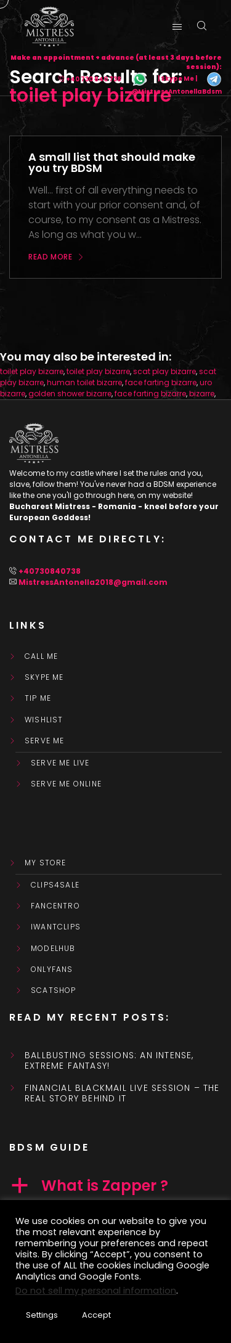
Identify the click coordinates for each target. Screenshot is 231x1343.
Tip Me (38, 698)
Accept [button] (96, 1315)
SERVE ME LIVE (60, 763)
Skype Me (44, 677)
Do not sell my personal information (95, 1290)
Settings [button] (42, 1315)
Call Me (41, 656)
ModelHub (53, 948)
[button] (115, 1185)
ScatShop (53, 990)
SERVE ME (45, 741)
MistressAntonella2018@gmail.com (93, 582)
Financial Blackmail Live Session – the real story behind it (122, 1093)
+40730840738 (49, 571)
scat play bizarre (164, 371)
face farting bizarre (161, 382)
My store (46, 863)
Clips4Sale (55, 885)
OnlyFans (52, 969)
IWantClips (56, 927)
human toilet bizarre (84, 382)
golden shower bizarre (69, 393)
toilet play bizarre (31, 371)
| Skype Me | (177, 79)
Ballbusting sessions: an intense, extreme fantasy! (109, 1060)
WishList (44, 720)
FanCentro (55, 906)
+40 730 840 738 (93, 79)
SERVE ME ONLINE (66, 784)
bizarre (201, 393)
